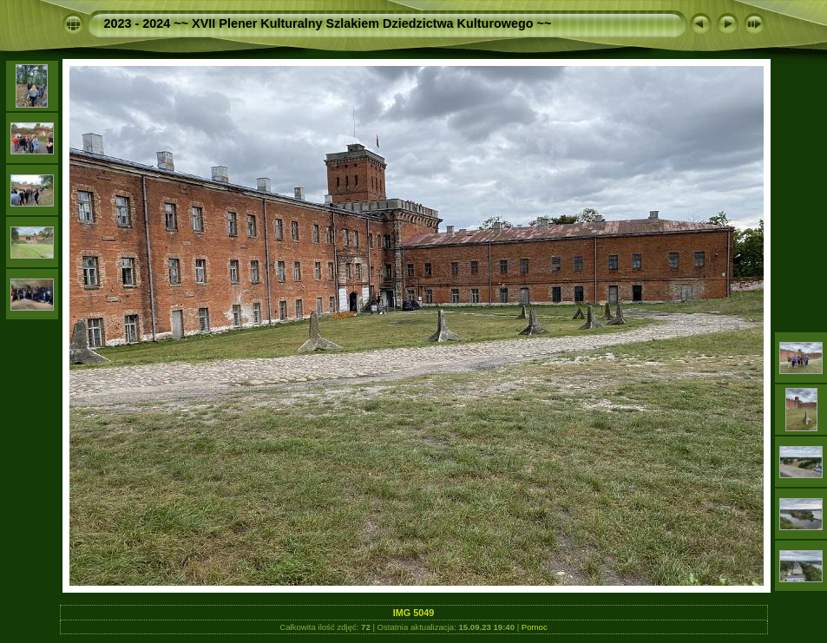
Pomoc (535, 627)
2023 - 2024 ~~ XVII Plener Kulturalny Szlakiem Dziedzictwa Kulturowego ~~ (328, 23)
